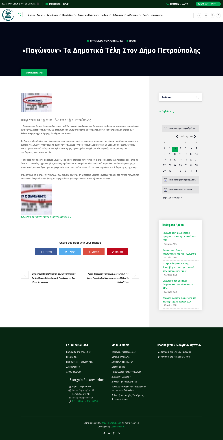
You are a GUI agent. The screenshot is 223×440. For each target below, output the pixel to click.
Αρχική (31, 15)
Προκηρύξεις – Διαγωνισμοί (79, 361)
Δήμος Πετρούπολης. (112, 423)
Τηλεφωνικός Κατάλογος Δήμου (126, 371)
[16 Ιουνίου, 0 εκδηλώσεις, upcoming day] (169, 160)
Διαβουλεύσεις (73, 366)
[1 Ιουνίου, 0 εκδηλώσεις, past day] (164, 149)
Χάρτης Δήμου (118, 366)
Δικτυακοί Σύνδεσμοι (121, 376)
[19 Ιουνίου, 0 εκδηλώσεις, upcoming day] (185, 160)
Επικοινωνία (156, 15)
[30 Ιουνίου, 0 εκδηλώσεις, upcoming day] (169, 172)
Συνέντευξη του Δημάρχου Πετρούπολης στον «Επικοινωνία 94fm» (178, 284)
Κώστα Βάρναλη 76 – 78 (83, 390)
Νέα (144, 15)
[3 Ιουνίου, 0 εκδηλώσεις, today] (175, 149)
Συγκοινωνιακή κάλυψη (122, 361)
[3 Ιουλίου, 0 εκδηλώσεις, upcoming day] (185, 172)
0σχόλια (131, 41)
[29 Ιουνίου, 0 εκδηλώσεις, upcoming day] (164, 172)
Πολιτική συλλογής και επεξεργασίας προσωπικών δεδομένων (129, 388)
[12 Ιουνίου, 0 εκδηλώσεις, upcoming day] (185, 155)
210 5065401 (92, 401)
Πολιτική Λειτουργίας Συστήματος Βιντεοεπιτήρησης (128, 397)
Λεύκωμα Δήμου (73, 371)
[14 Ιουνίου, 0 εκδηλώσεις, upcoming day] (196, 155)
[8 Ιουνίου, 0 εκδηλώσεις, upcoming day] (164, 155)
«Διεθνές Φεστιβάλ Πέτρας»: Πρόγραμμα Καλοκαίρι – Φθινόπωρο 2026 (179, 236)
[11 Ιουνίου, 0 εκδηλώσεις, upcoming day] (180, 155)
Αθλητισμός (133, 15)
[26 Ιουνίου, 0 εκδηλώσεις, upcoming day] (185, 166)
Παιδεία (104, 15)
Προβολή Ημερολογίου (172, 197)
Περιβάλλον (68, 15)
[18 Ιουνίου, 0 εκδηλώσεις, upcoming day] (180, 160)
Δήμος (40, 15)
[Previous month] (177, 136)
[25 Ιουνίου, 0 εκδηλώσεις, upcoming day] (180, 166)
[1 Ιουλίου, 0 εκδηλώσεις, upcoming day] (175, 172)
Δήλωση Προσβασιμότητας (124, 381)
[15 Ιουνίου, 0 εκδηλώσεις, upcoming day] (164, 160)
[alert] (180, 128)
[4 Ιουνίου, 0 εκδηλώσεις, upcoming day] (180, 149)
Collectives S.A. (118, 426)
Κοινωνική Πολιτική (87, 15)
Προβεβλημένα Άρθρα (99, 41)
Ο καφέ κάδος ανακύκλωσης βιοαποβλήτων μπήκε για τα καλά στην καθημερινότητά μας (178, 267)
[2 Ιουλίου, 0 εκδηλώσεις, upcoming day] (180, 172)
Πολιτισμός (117, 15)
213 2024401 (78, 401)
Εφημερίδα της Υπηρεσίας (78, 352)
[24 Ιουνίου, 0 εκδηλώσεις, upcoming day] (175, 166)
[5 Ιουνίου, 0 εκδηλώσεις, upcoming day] (185, 149)
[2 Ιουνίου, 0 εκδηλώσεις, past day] (169, 149)
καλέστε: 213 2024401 (178, 4)
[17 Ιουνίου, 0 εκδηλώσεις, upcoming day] (175, 160)
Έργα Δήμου (52, 15)
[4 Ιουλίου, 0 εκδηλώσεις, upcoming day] (191, 172)
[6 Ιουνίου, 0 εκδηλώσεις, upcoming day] (191, 149)
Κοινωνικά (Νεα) (116, 41)
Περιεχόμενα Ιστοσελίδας (124, 352)
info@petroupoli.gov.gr (57, 4)
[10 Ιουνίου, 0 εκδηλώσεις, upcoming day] (175, 155)
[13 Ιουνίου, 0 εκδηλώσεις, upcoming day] (191, 155)
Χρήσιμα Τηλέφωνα (120, 357)
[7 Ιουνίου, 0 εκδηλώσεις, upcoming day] (196, 149)
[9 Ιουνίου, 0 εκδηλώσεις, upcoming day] (169, 155)
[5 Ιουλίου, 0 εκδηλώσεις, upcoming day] (196, 172)
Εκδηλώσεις (72, 357)
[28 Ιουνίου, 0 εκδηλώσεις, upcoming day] (196, 166)
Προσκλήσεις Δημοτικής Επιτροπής (173, 356)
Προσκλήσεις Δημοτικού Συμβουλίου (174, 352)
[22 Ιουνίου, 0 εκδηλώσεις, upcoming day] (164, 166)
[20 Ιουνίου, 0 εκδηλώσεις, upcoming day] (191, 160)
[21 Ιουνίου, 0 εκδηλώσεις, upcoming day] (196, 160)
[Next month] (195, 136)
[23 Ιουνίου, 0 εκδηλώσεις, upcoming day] (169, 166)
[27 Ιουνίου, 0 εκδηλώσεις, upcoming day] (191, 166)
